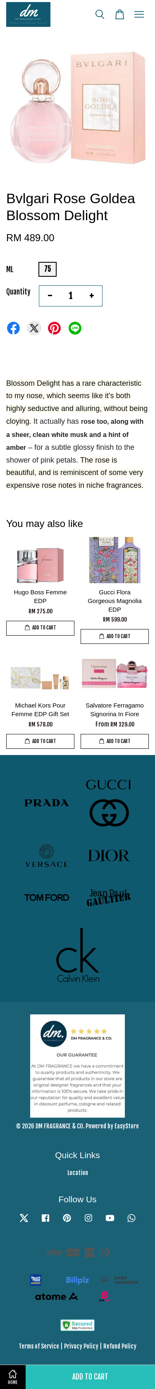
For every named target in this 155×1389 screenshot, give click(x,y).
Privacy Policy (81, 1346)
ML (10, 269)
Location (77, 1173)
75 (47, 269)
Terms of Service (39, 1346)
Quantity (18, 291)
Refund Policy (119, 1346)
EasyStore (126, 1126)
